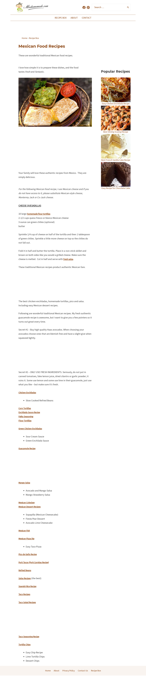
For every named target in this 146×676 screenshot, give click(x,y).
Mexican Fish (24, 530)
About (74, 17)
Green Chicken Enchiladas (31, 428)
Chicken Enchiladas (28, 392)
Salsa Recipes (25, 578)
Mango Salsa (24, 482)
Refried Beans (25, 570)
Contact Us (82, 670)
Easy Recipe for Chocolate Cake (116, 195)
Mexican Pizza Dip (27, 538)
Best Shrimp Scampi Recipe (116, 134)
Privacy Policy (68, 670)
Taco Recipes (25, 594)
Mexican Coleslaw (27, 502)
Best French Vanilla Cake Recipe (115, 164)
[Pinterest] (88, 7)
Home (47, 670)
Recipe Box (60, 17)
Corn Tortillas (25, 408)
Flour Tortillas (25, 420)
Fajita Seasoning (26, 416)
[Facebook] (84, 7)
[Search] (128, 7)
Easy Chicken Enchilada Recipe (116, 105)
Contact (87, 17)
